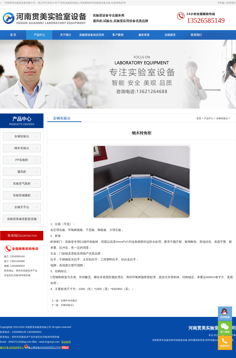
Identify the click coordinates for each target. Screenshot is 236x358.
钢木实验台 (21, 148)
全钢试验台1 (67, 305)
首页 (198, 118)
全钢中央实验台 (69, 300)
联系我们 (231, 2)
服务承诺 (143, 34)
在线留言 (170, 34)
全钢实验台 (21, 136)
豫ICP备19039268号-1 (12, 347)
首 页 (13, 34)
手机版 (221, 2)
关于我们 (65, 34)
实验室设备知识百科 (91, 34)
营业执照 (66, 341)
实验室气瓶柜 (22, 183)
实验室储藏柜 (22, 195)
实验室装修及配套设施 (22, 219)
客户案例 (117, 34)
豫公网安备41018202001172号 (42, 347)
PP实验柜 (21, 159)
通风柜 (21, 171)
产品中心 (39, 34)
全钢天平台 (21, 207)
